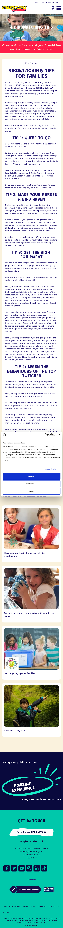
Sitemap (6, 912)
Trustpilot (31, 880)
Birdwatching (11, 185)
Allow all (31, 476)
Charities (42, 906)
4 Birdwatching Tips (14, 730)
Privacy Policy (29, 906)
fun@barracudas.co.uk (31, 841)
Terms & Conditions (11, 906)
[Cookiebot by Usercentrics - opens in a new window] (45, 434)
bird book (41, 312)
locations (30, 156)
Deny (31, 491)
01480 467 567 (52, 3)
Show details (50, 469)
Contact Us (54, 906)
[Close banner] (59, 435)
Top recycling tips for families (19, 673)
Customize (31, 484)
